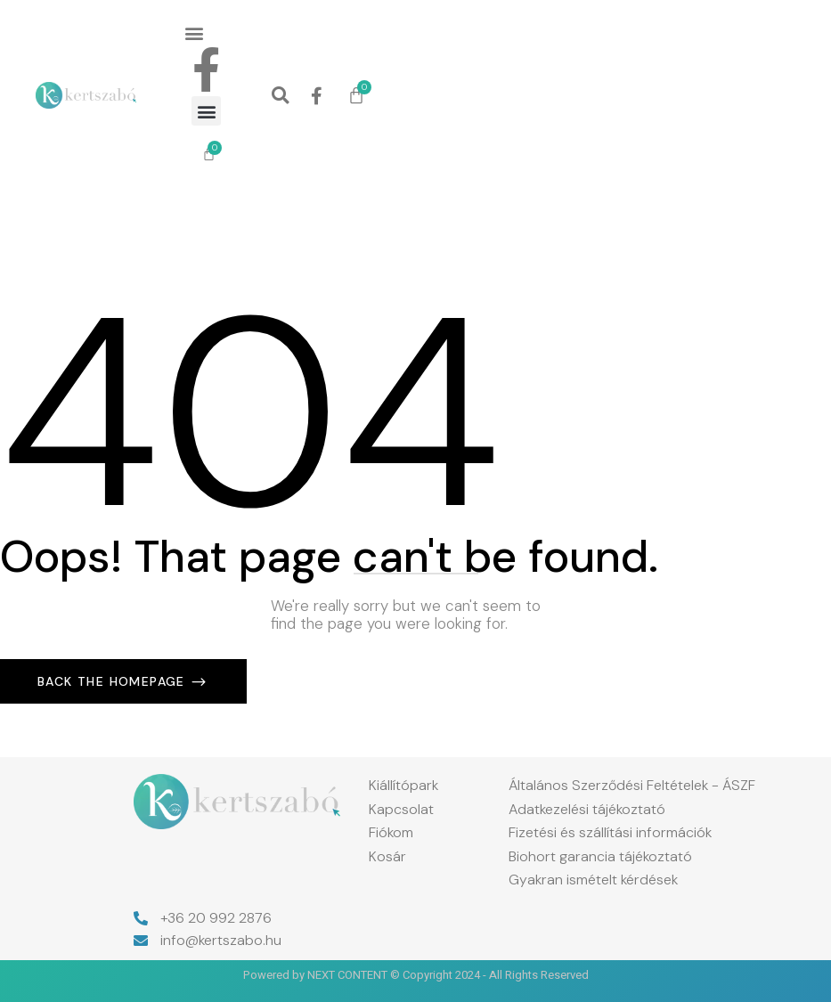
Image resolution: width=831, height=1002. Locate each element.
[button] (194, 32)
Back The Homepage (113, 681)
